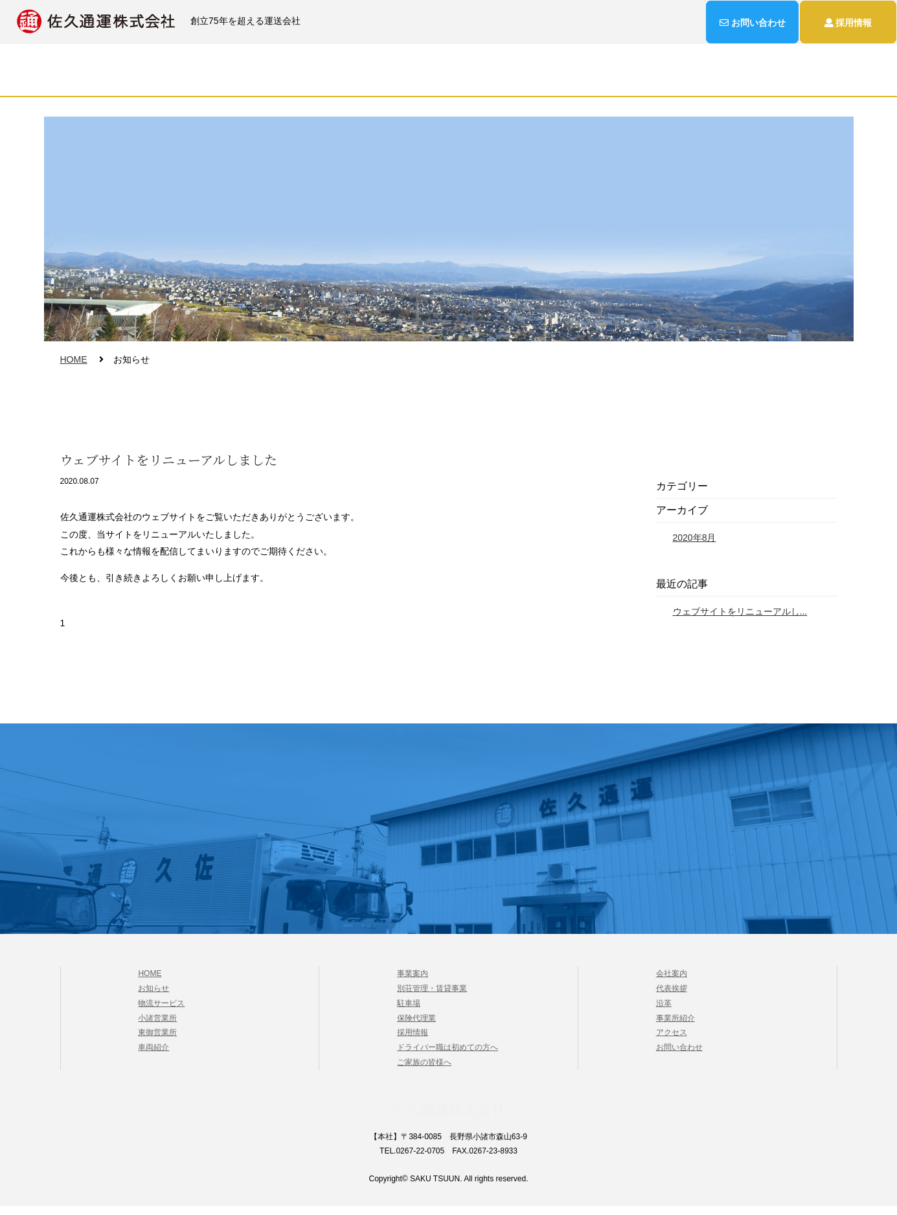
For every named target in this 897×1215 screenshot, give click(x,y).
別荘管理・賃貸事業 (432, 997)
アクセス (671, 1041)
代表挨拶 (671, 997)
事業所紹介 (675, 1026)
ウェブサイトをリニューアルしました (169, 468)
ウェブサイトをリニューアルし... (740, 619)
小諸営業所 (157, 1026)
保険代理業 (416, 1026)
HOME (219, 81)
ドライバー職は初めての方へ (447, 1056)
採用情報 (515, 81)
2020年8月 (694, 546)
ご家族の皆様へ (424, 1071)
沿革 (664, 1012)
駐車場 (408, 1012)
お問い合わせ (665, 81)
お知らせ (585, 81)
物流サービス (295, 81)
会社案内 (445, 81)
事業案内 (375, 81)
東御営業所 (157, 1041)
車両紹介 (153, 1056)
